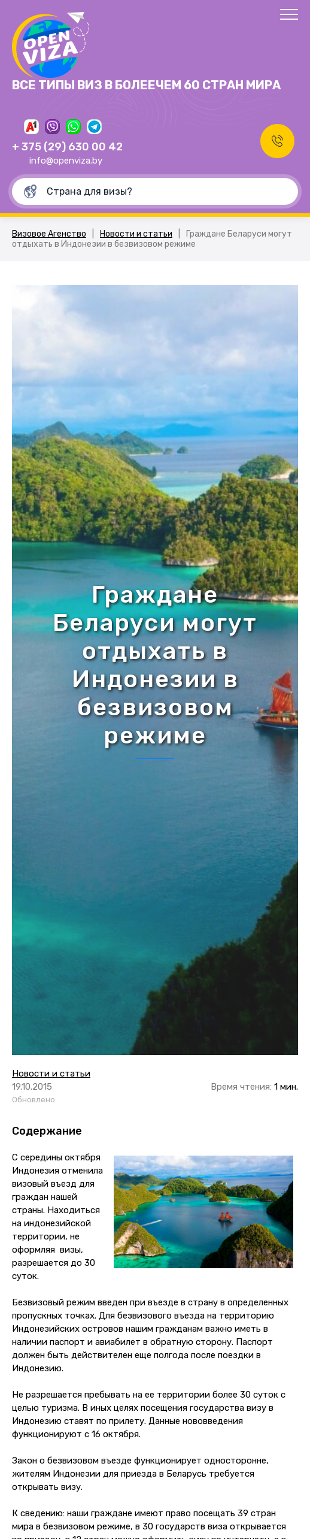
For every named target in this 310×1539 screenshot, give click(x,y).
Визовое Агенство (49, 234)
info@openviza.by (65, 160)
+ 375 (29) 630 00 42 (67, 146)
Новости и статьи (136, 234)
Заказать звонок (277, 141)
